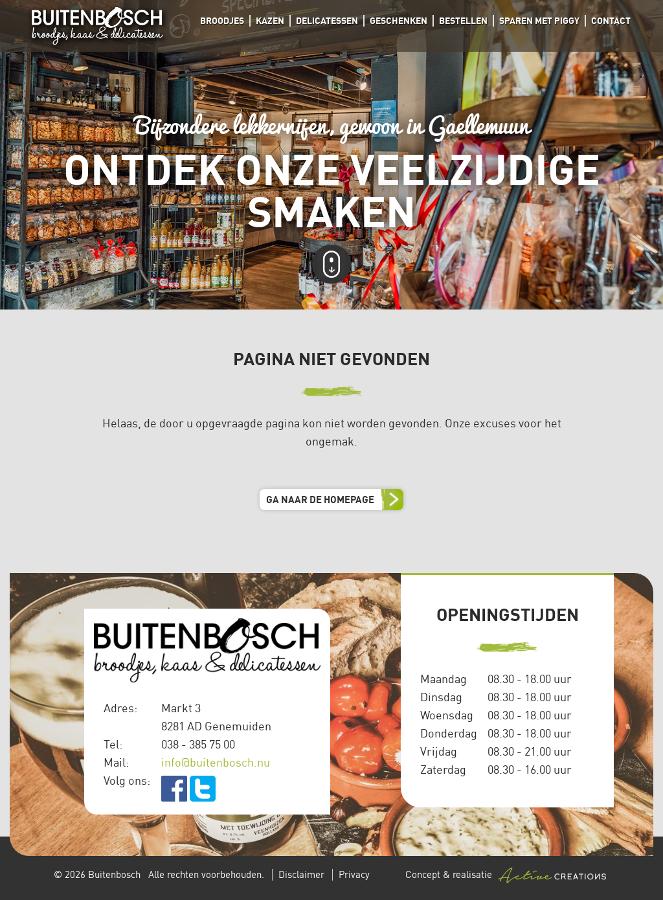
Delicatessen (327, 20)
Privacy (354, 874)
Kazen (270, 20)
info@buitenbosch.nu (215, 762)
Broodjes (222, 20)
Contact (611, 20)
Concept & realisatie (505, 875)
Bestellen (463, 20)
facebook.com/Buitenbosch (174, 789)
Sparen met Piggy (539, 20)
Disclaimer (301, 874)
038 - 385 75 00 (198, 744)
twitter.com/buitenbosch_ (203, 789)
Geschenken (398, 20)
